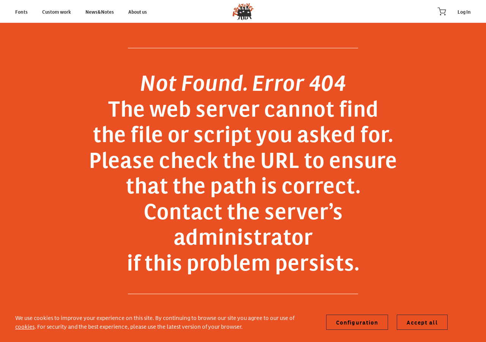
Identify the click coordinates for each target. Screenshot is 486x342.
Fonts (21, 11)
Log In (464, 11)
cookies (25, 326)
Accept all (422, 322)
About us (137, 11)
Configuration (357, 322)
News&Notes (100, 11)
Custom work (57, 11)
